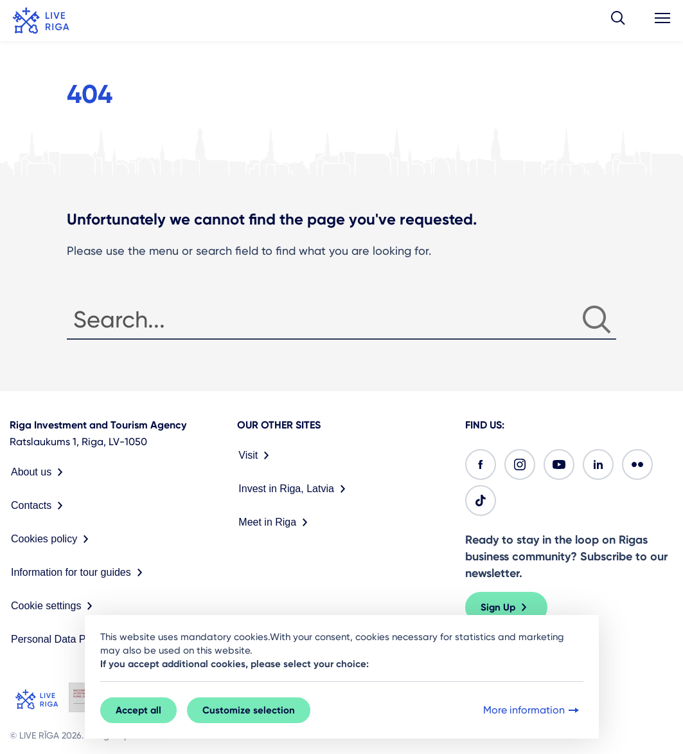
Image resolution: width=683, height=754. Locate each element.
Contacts (39, 505)
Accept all (138, 710)
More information (532, 710)
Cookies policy (52, 539)
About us (39, 472)
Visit (256, 455)
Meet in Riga (275, 522)
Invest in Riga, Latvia (294, 489)
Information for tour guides (79, 572)
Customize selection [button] (248, 710)
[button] (618, 20)
